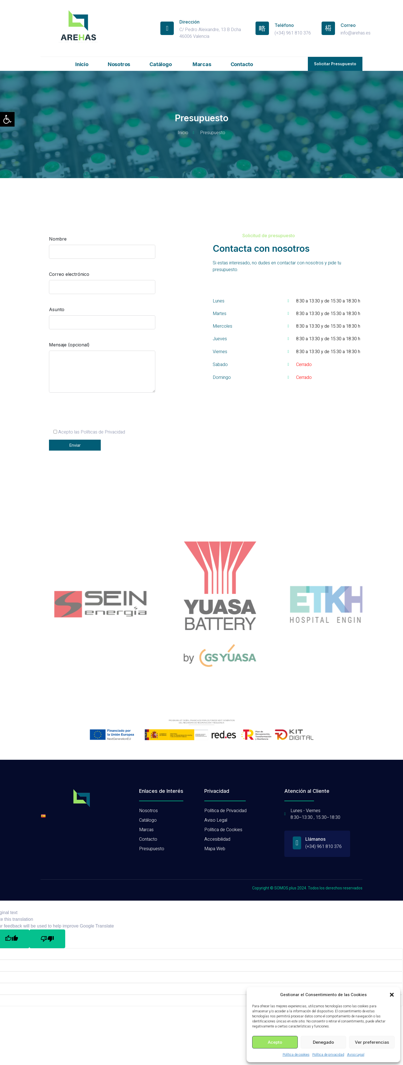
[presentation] (91, 418)
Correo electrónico (102, 285)
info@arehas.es (356, 33)
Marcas (202, 64)
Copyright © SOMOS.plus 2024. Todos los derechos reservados (307, 874)
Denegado (323, 1042)
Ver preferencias (372, 1042)
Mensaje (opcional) (102, 372)
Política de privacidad (328, 1054)
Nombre (102, 250)
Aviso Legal (355, 1054)
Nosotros (119, 64)
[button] (7, 119)
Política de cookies (296, 1054)
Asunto (102, 321)
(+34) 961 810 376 (293, 33)
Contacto (242, 64)
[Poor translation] (47, 924)
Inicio (81, 64)
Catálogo (161, 64)
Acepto (275, 1042)
